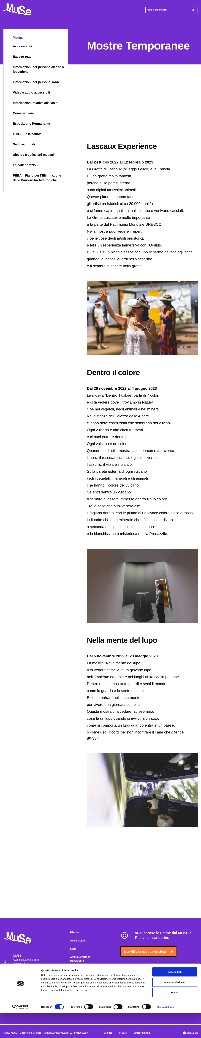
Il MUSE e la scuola (24, 134)
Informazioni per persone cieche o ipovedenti (35, 69)
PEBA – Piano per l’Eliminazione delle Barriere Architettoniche (34, 178)
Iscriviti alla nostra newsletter (148, 951)
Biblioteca (76, 985)
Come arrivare (20, 113)
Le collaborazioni (22, 165)
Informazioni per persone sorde (33, 82)
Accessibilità (19, 46)
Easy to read (19, 56)
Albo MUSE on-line (81, 969)
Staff (73, 948)
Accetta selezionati (174, 1007)
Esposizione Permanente (28, 123)
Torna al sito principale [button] (171, 10)
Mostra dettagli (165, 1031)
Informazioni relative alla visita (32, 103)
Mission (75, 932)
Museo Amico (78, 977)
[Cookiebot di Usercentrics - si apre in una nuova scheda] (20, 1032)
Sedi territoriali (21, 144)
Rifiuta (175, 1017)
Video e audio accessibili (28, 92)
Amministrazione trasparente (80, 959)
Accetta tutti (175, 996)
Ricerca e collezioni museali (31, 154)
